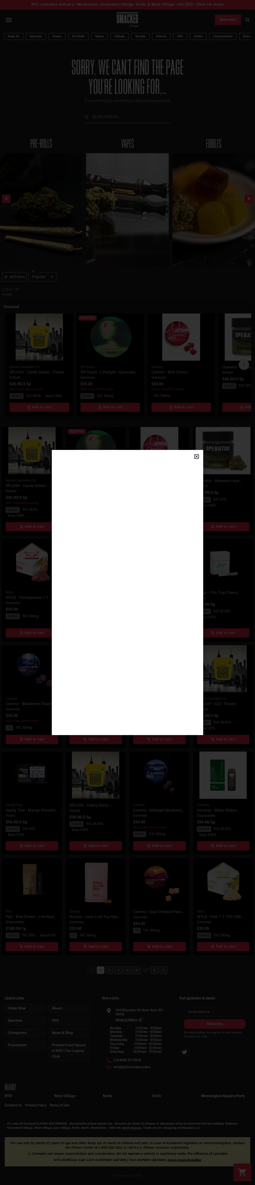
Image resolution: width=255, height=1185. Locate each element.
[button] (196, 456)
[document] (127, 592)
